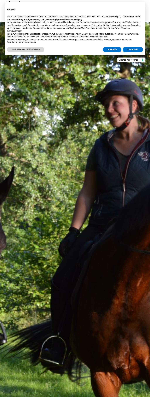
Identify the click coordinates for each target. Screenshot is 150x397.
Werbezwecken (14, 28)
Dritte (69, 22)
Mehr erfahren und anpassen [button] (26, 49)
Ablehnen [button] (112, 49)
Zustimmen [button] (132, 49)
